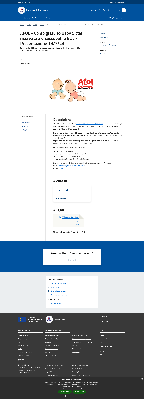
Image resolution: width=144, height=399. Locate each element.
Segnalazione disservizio (52, 368)
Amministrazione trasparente (81, 365)
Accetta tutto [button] (65, 392)
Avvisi (101, 342)
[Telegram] (103, 10)
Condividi (104, 34)
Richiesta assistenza (51, 375)
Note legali (75, 372)
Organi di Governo (23, 336)
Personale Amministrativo (26, 352)
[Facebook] (98, 10)
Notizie (35, 25)
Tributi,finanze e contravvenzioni (82, 342)
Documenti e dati (23, 355)
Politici (20, 349)
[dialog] (72, 388)
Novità (29, 25)
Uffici (19, 342)
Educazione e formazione (80, 335)
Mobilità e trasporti (51, 355)
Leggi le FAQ (49, 372)
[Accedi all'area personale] (116, 2)
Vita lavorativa (49, 342)
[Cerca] (124, 10)
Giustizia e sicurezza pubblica (81, 339)
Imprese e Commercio (52, 345)
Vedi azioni (104, 37)
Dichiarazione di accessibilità (81, 375)
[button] (72, 396)
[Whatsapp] (107, 10)
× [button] (142, 379)
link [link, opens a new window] (90, 388)
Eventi (102, 355)
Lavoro (42, 25)
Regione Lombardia (24, 2)
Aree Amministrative (24, 339)
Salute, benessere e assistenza (81, 349)
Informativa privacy (78, 368)
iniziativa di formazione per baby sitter (89, 124)
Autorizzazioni (76, 352)
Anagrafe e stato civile (52, 336)
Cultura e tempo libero (52, 339)
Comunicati (103, 339)
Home (22, 25)
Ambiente (75, 345)
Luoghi (102, 351)
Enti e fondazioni (23, 345)
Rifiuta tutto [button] (79, 391)
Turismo (47, 352)
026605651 (64, 168)
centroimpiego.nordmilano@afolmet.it (71, 165)
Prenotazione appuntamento (54, 365)
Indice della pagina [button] (27, 116)
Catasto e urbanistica (51, 349)
